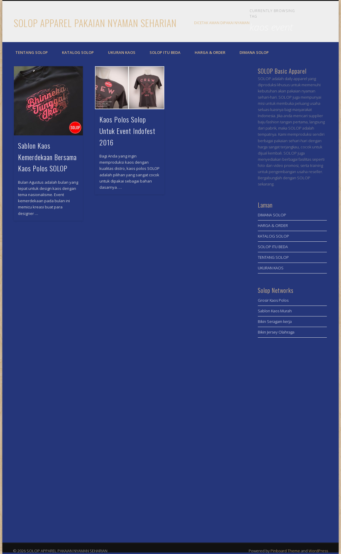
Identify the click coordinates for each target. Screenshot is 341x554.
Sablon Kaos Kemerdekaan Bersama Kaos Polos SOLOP (47, 157)
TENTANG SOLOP (31, 52)
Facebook (307, 23)
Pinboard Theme (285, 550)
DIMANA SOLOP (254, 52)
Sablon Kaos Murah (275, 311)
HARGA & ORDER (210, 52)
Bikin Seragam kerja (275, 321)
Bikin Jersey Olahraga (276, 332)
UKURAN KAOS (121, 52)
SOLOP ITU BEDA (165, 52)
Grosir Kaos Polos (273, 300)
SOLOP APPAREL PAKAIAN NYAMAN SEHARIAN (95, 23)
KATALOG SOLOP (78, 52)
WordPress (318, 550)
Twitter (319, 23)
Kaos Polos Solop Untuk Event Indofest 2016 (127, 130)
